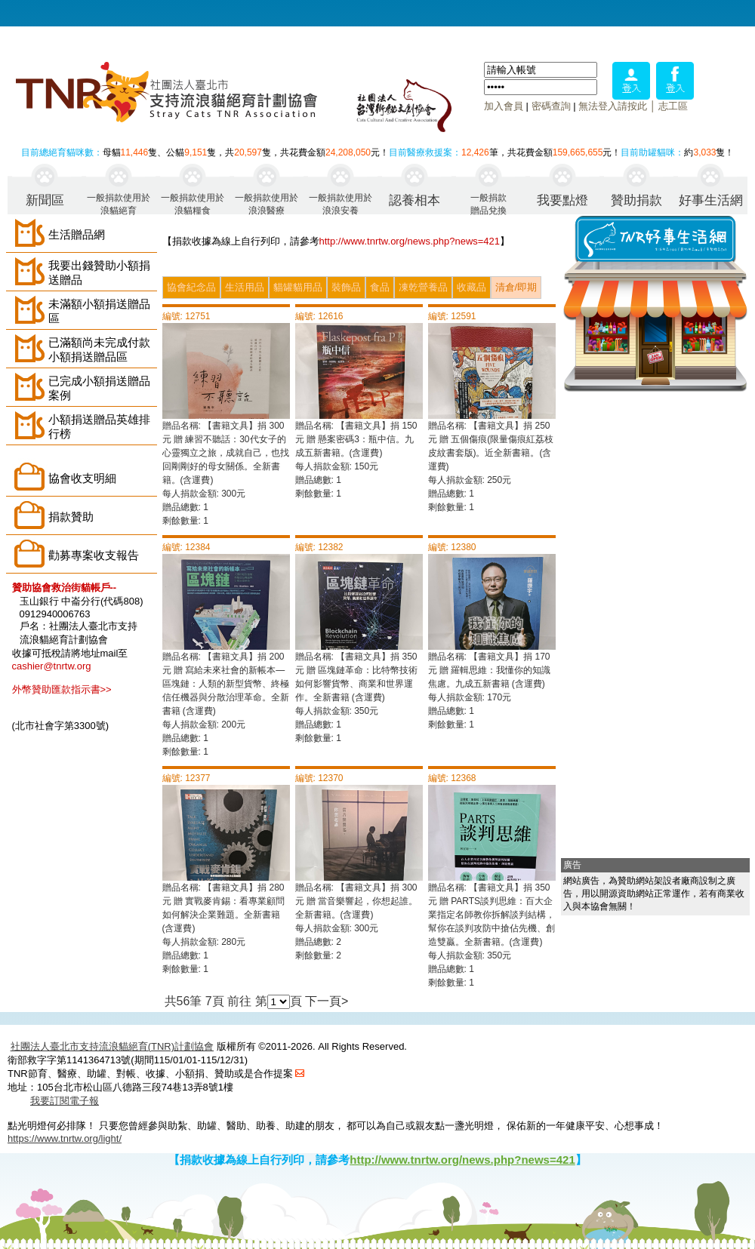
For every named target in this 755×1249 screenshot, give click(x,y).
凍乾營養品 (423, 287)
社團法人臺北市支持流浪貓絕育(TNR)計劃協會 (112, 1046)
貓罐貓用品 (297, 287)
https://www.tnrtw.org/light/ (65, 1138)
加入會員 (503, 106)
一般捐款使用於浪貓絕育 (118, 203)
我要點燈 (562, 200)
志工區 (673, 106)
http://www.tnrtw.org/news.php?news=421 (410, 241)
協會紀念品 (191, 287)
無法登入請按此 (612, 106)
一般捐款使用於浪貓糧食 (192, 203)
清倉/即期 (516, 287)
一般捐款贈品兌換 (488, 203)
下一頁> (326, 1001)
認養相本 (414, 200)
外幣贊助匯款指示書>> (62, 689)
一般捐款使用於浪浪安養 (340, 203)
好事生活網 (711, 200)
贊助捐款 (636, 200)
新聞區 (45, 200)
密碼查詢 (551, 106)
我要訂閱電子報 (64, 1100)
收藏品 (471, 287)
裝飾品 (346, 287)
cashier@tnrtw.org (51, 666)
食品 (380, 287)
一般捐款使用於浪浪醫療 (266, 203)
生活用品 (244, 287)
